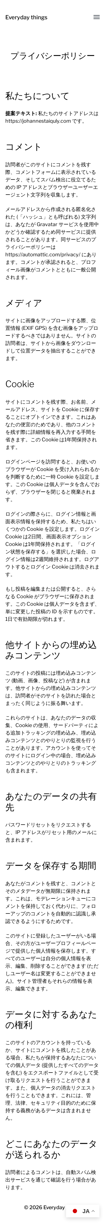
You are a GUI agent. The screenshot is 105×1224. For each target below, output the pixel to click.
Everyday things (26, 17)
